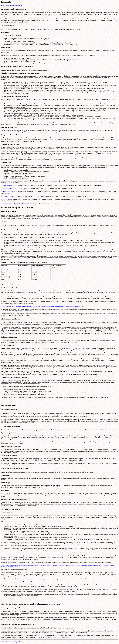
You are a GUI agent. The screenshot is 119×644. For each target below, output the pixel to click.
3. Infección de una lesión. (8, 191)
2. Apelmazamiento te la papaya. (10, 188)
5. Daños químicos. (6, 199)
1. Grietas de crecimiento (8, 185)
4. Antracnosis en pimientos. (9, 196)
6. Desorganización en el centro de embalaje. (13, 203)
